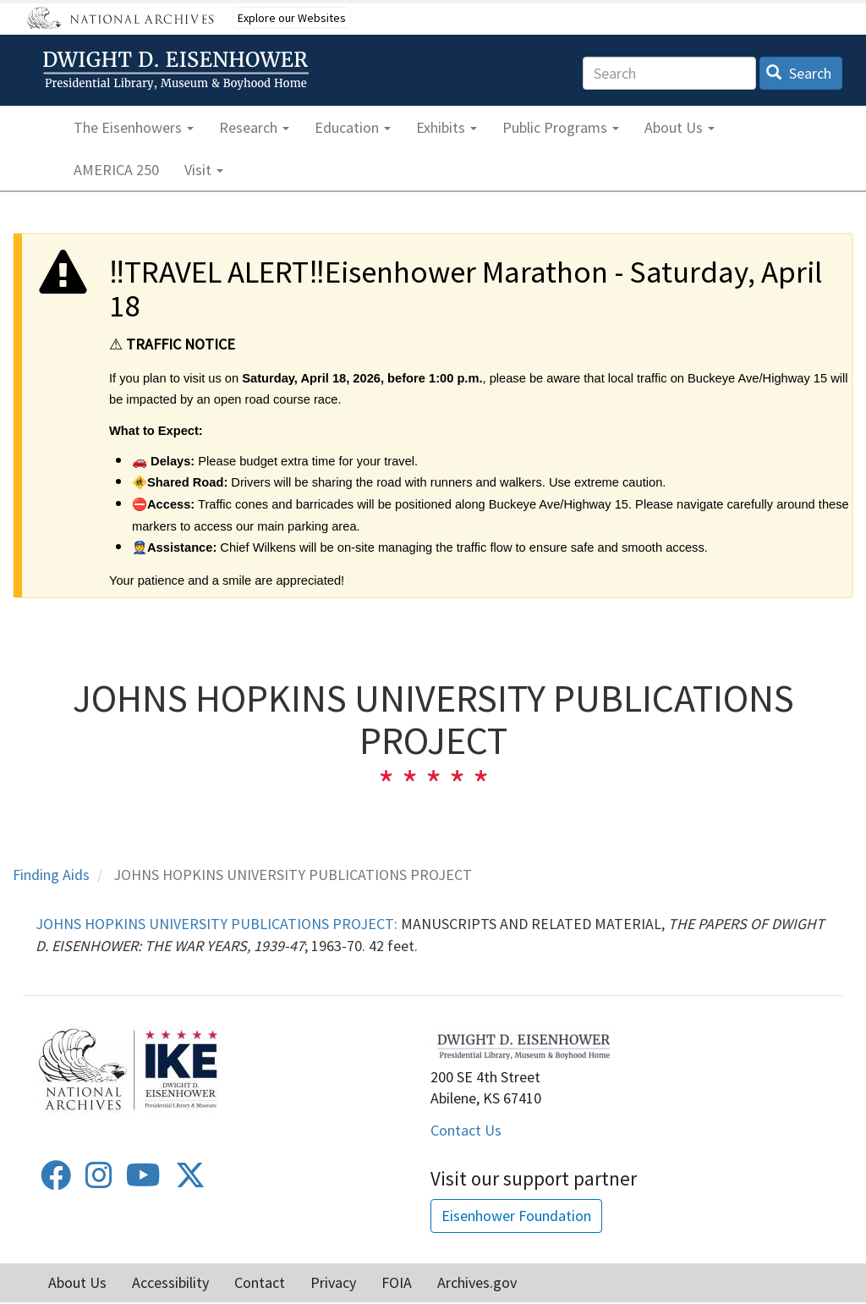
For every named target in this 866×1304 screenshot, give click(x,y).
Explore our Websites (292, 17)
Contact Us (466, 1130)
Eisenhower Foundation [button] (516, 1215)
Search (798, 73)
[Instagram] (98, 1181)
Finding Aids (51, 874)
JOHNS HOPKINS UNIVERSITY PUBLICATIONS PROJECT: (216, 923)
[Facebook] (56, 1181)
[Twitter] (190, 1181)
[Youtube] (143, 1181)
